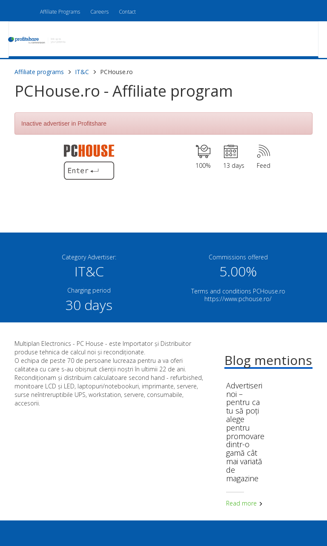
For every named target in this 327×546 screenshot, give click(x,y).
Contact (127, 11)
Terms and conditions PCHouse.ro (238, 291)
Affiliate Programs (60, 11)
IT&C (82, 72)
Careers (99, 11)
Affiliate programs (39, 72)
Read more (244, 503)
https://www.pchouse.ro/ (238, 299)
